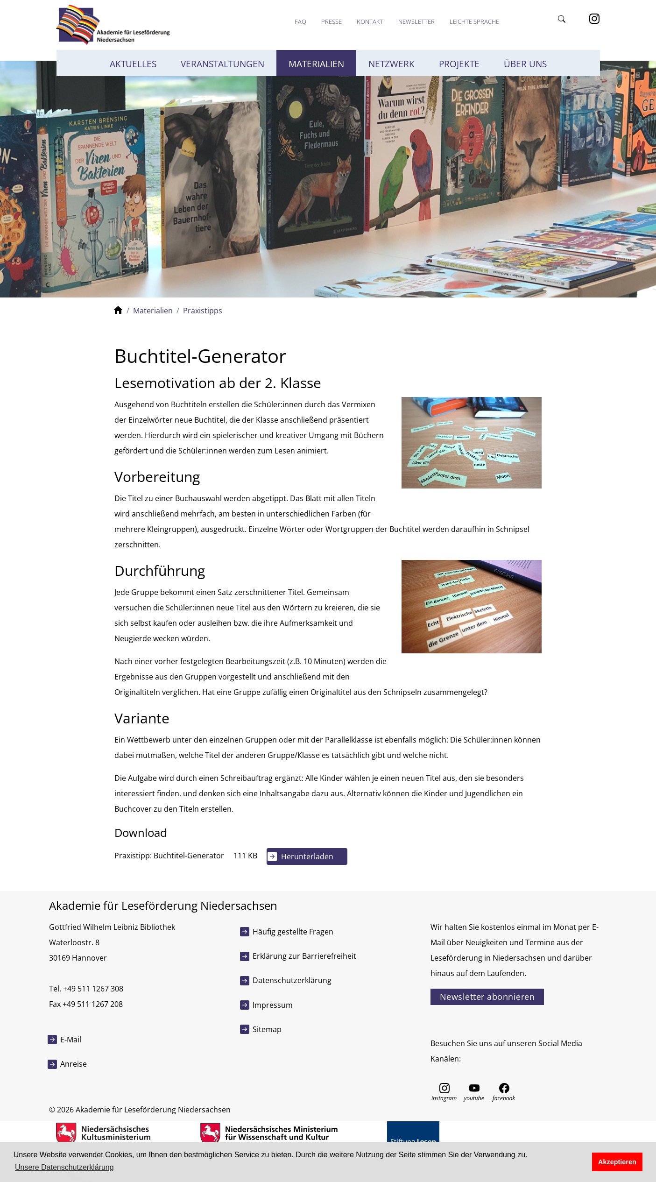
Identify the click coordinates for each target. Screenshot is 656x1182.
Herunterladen (307, 856)
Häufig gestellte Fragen (293, 932)
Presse (331, 21)
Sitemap (267, 1029)
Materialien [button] (316, 64)
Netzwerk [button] (391, 64)
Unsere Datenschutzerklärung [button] (64, 1167)
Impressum (273, 1005)
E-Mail (70, 1039)
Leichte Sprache (474, 21)
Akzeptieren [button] (617, 1162)
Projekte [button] (459, 64)
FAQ (300, 21)
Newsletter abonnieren (487, 996)
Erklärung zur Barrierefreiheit (304, 956)
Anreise (73, 1064)
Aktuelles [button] (133, 64)
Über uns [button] (525, 64)
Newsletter (416, 21)
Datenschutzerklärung (292, 980)
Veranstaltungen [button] (222, 64)
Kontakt (370, 21)
